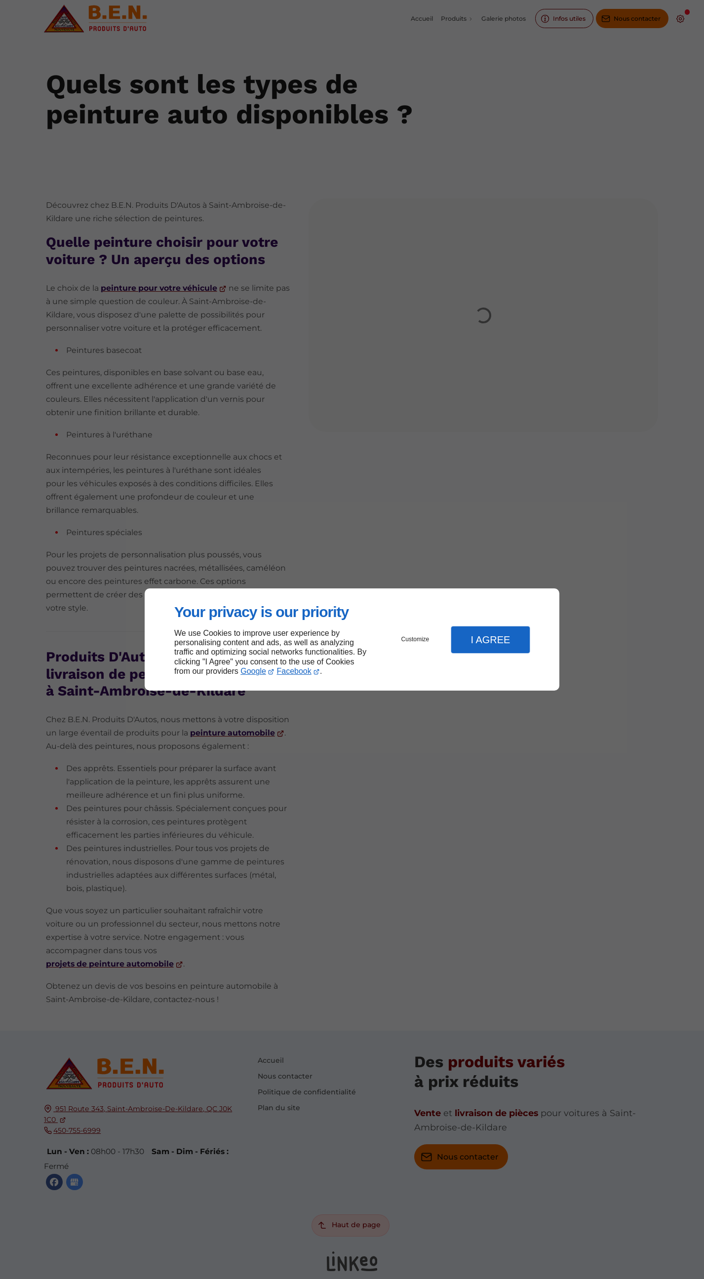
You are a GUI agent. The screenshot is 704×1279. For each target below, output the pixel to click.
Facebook (294, 671)
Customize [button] (415, 639)
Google (253, 671)
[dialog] (352, 639)
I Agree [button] (490, 639)
